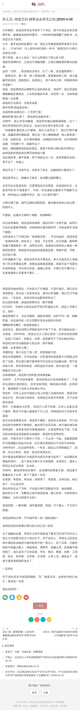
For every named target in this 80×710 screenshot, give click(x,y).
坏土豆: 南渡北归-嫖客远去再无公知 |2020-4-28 (37, 19)
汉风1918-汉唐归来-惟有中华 (40, 4)
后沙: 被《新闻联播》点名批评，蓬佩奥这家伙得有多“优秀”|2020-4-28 (19, 635)
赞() (23, 24)
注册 (45, 692)
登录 (34, 692)
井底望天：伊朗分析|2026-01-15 (22, 666)
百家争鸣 (45, 11)
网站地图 (60, 702)
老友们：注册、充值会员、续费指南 (24, 651)
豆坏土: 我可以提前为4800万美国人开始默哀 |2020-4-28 (60, 633)
